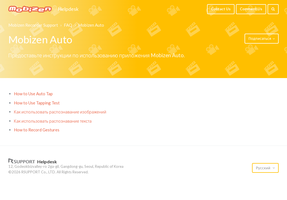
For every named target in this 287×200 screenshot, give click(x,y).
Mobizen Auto (91, 25)
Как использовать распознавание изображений (60, 111)
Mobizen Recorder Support (33, 25)
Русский (263, 168)
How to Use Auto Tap (33, 93)
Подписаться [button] (259, 38)
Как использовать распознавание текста (53, 120)
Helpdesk (68, 9)
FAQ (68, 25)
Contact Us (221, 9)
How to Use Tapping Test (37, 102)
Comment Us (251, 9)
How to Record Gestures (36, 129)
